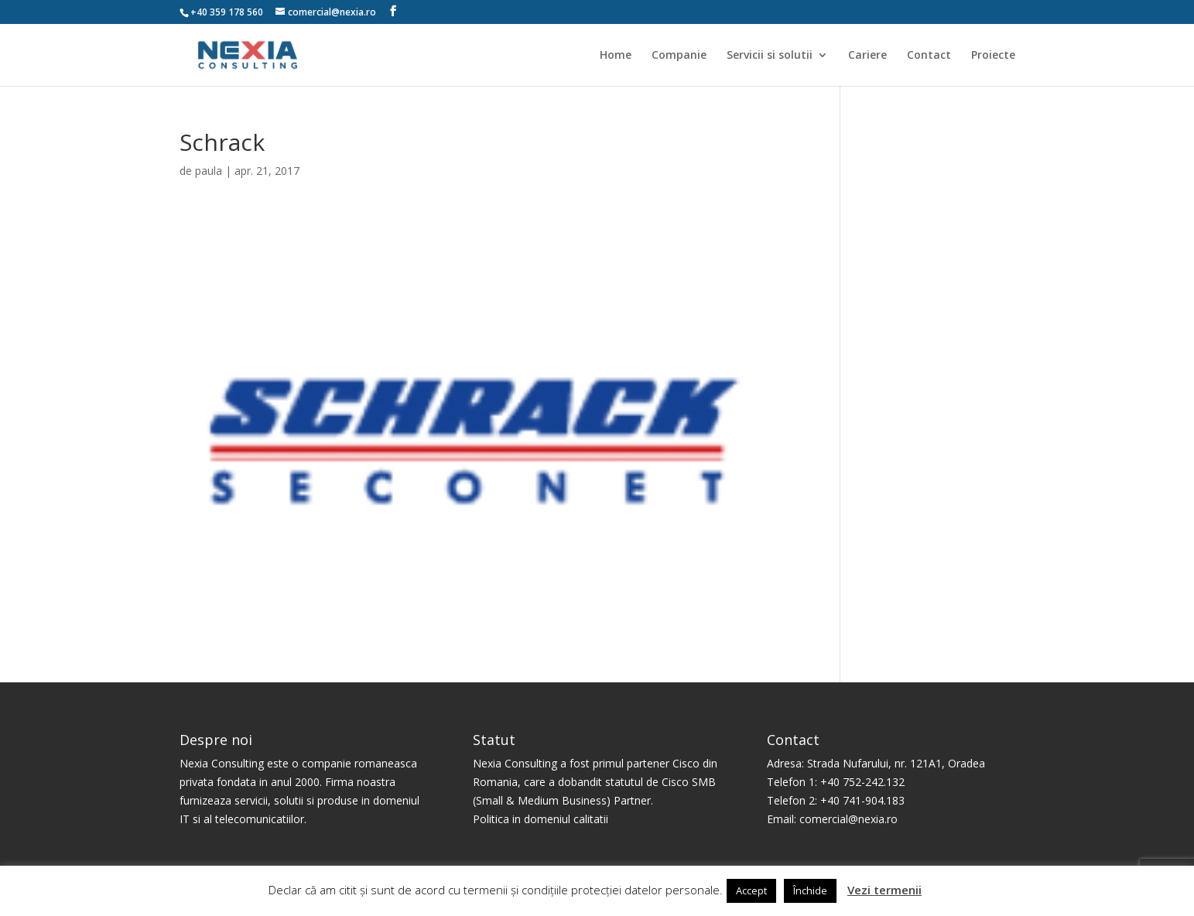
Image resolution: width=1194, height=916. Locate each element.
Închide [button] (810, 890)
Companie (679, 56)
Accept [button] (751, 890)
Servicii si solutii (770, 56)
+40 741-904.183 (862, 800)
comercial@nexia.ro (848, 819)
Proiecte (993, 56)
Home (615, 56)
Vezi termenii (884, 889)
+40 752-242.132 (862, 781)
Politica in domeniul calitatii (540, 819)
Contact (929, 56)
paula (208, 170)
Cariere (867, 56)
